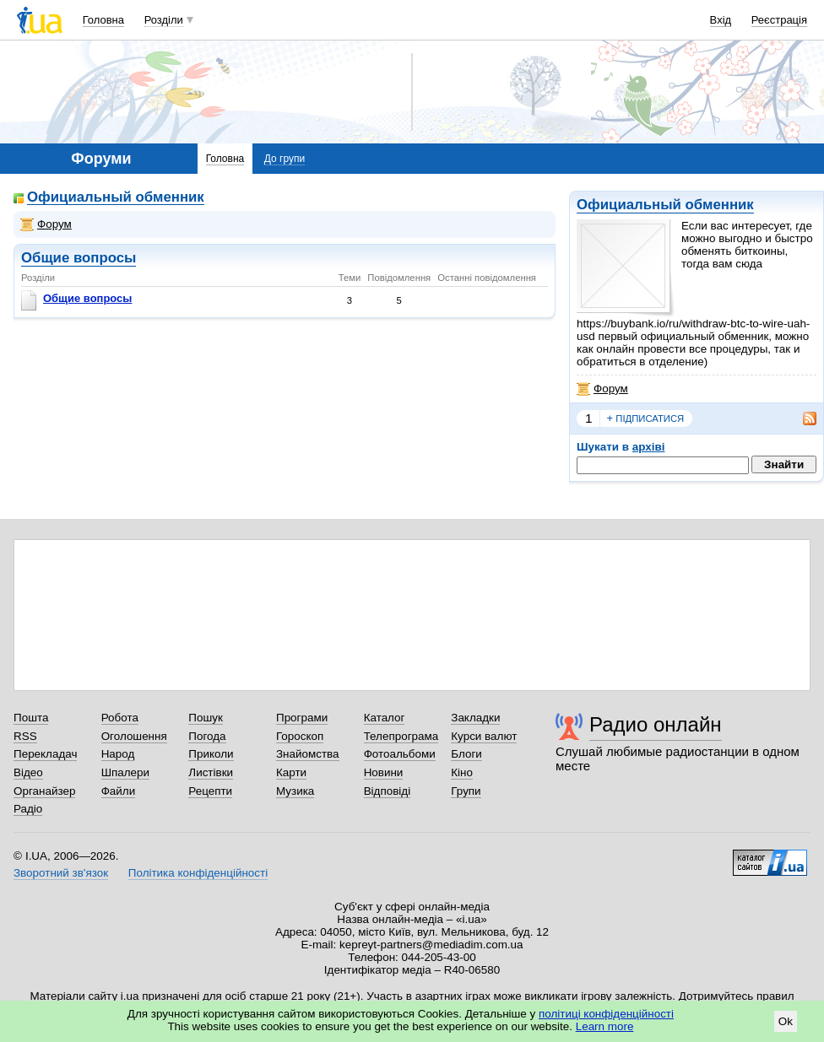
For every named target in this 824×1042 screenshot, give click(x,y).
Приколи (210, 754)
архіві (648, 446)
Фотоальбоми (400, 754)
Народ (118, 754)
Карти (291, 772)
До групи (284, 159)
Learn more (605, 1026)
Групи (465, 791)
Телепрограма (401, 736)
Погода (206, 736)
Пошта (31, 717)
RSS (25, 736)
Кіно (462, 772)
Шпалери (125, 772)
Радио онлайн (655, 724)
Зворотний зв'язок (61, 873)
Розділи (163, 19)
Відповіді (387, 791)
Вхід (721, 19)
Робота (119, 717)
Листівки (210, 772)
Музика (295, 791)
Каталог (384, 717)
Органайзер (44, 791)
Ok (785, 1021)
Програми (302, 717)
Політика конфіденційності (198, 873)
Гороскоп (299, 736)
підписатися (646, 418)
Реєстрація (779, 19)
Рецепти (210, 791)
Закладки (475, 717)
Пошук (205, 717)
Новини (384, 772)
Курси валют (484, 736)
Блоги (466, 754)
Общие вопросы (78, 258)
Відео (28, 772)
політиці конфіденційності (606, 1013)
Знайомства (307, 754)
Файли (118, 791)
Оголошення (134, 736)
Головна (103, 19)
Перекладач (45, 754)
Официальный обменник (665, 205)
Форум (602, 389)
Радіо (28, 808)
